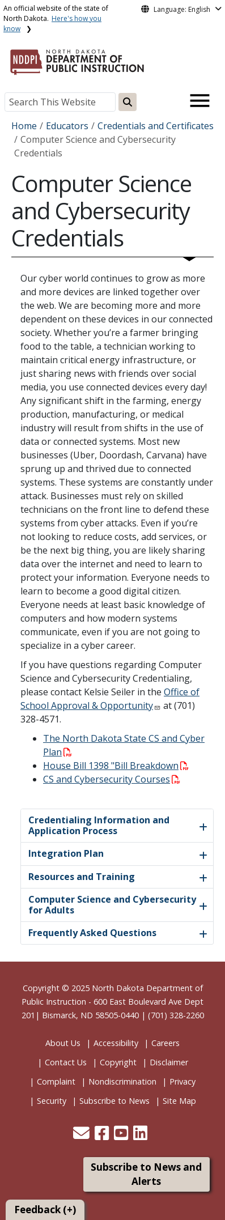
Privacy (182, 1081)
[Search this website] (127, 102)
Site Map (179, 1100)
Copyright (118, 1062)
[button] (82, 1135)
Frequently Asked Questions (92, 932)
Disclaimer (169, 1062)
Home (24, 126)
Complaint (56, 1081)
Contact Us (66, 1062)
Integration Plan (66, 853)
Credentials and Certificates (155, 126)
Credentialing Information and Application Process (98, 825)
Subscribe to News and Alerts (146, 1174)
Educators (67, 126)
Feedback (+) (45, 1209)
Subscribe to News (114, 1100)
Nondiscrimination (122, 1081)
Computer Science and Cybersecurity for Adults (112, 904)
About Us (62, 1043)
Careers (165, 1043)
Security (51, 1100)
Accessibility (116, 1043)
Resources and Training (81, 876)
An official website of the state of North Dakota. (55, 18)
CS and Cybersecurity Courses (111, 779)
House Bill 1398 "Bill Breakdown (116, 765)
